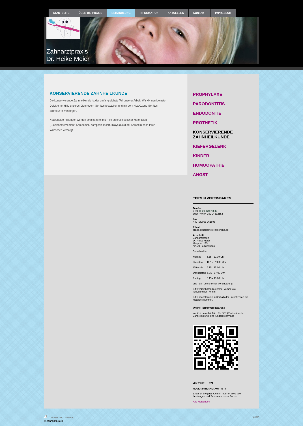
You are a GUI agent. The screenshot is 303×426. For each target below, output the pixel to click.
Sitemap (69, 417)
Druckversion (54, 417)
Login (256, 416)
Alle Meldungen (201, 401)
